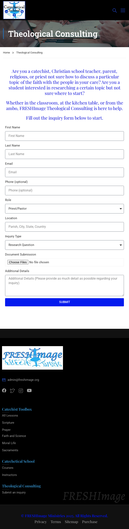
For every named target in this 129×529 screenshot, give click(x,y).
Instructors (9, 475)
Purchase (90, 521)
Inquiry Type (13, 236)
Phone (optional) (16, 182)
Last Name (12, 145)
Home (6, 52)
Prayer (6, 430)
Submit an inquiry (14, 492)
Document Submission (20, 254)
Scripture (8, 423)
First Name (12, 127)
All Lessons (10, 415)
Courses (7, 468)
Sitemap (71, 521)
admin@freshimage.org (20, 380)
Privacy (41, 521)
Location (11, 218)
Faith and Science (14, 436)
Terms (56, 521)
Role (8, 200)
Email (9, 164)
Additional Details (17, 271)
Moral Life (9, 443)
